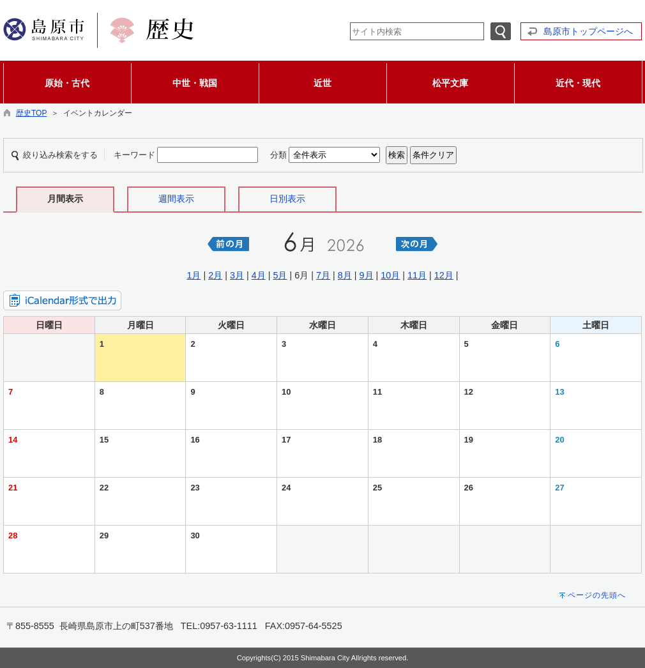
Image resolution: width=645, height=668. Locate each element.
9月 (367, 275)
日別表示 (287, 199)
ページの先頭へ (597, 595)
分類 (278, 155)
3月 (237, 275)
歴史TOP (31, 113)
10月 (390, 275)
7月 (323, 275)
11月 (417, 275)
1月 (193, 275)
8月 (345, 275)
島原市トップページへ (588, 31)
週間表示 (176, 199)
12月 (443, 275)
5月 (280, 275)
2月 (215, 275)
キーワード (134, 155)
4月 (259, 275)
